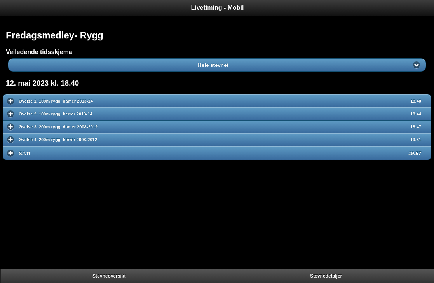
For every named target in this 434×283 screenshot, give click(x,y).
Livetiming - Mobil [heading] (217, 7)
